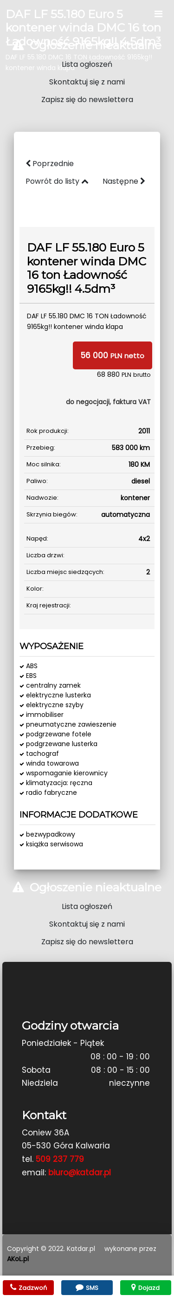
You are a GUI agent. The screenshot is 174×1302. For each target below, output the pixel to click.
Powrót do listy (57, 181)
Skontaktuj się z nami (87, 82)
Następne (124, 181)
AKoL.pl (18, 1258)
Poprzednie (50, 163)
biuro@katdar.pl (79, 1172)
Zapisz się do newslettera (87, 99)
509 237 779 (60, 1159)
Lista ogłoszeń (87, 64)
